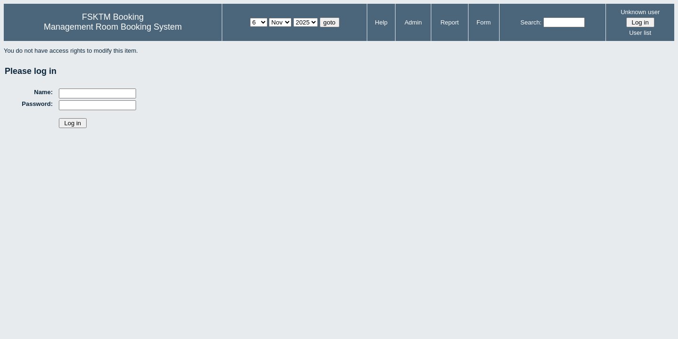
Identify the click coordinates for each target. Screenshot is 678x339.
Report (449, 22)
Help (381, 22)
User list (640, 32)
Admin (413, 22)
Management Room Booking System (113, 27)
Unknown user (640, 12)
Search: (530, 22)
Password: (37, 103)
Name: (43, 92)
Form (483, 22)
